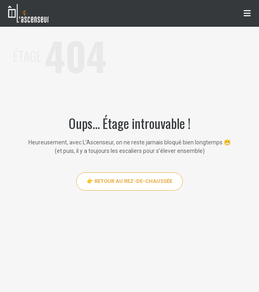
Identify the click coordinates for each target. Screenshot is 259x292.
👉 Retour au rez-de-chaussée (129, 181)
